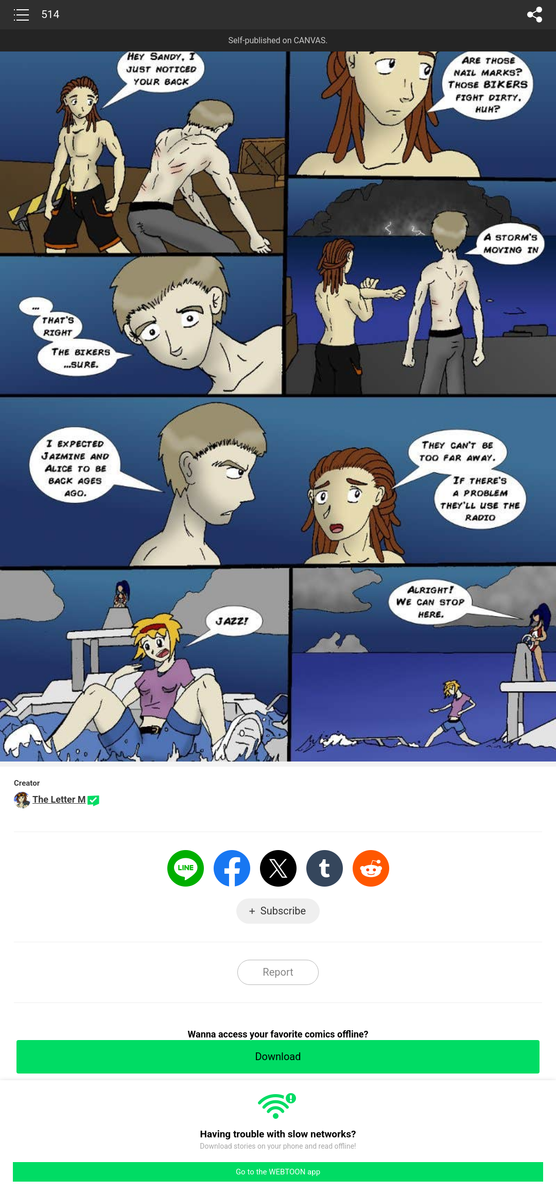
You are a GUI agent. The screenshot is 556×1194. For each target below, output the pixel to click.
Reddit (371, 868)
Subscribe (283, 911)
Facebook (232, 868)
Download (278, 1056)
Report (278, 972)
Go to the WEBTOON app (278, 1171)
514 (50, 14)
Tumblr (324, 868)
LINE (185, 868)
